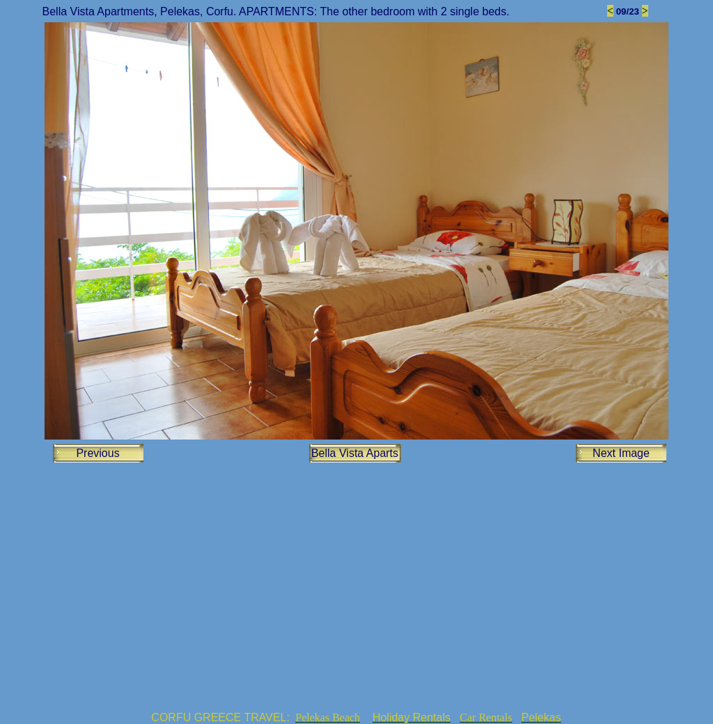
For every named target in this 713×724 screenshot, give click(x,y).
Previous (97, 453)
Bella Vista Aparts (354, 453)
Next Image (621, 453)
